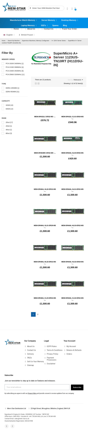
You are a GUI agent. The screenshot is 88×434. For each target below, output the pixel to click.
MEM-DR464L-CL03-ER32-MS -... (45, 299)
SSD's (44, 25)
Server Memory (49, 20)
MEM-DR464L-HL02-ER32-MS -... (45, 263)
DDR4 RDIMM (12, 92)
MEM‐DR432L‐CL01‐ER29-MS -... (72, 117)
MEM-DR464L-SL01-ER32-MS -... (72, 190)
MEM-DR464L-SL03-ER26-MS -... (72, 154)
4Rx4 (9, 130)
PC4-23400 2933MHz (15, 71)
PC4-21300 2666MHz (15, 67)
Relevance (78, 79)
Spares (55, 25)
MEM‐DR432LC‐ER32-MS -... (44, 117)
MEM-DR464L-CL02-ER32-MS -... (72, 299)
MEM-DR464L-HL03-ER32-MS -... (72, 226)
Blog (65, 25)
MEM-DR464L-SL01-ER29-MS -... (45, 226)
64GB (9, 109)
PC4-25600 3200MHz (15, 74)
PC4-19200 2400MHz (15, 63)
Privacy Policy (32, 393)
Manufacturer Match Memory (23, 20)
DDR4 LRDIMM (12, 88)
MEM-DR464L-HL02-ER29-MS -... (72, 263)
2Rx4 (9, 122)
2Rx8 (9, 126)
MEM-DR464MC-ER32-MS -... (45, 153)
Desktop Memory (69, 20)
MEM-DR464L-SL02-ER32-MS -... (45, 190)
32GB (9, 105)
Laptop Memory (28, 25)
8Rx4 (9, 133)
